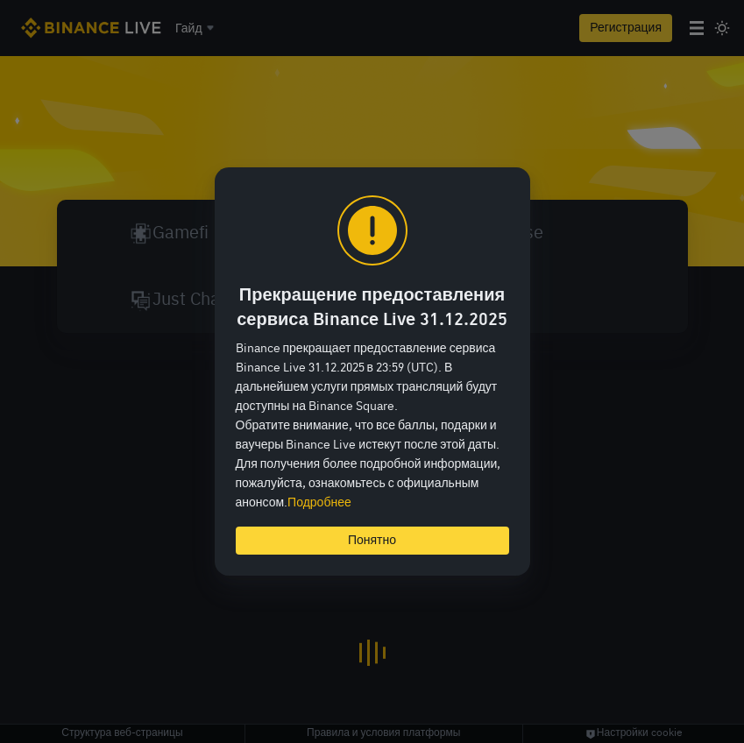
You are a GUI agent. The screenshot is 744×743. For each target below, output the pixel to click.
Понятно (372, 540)
